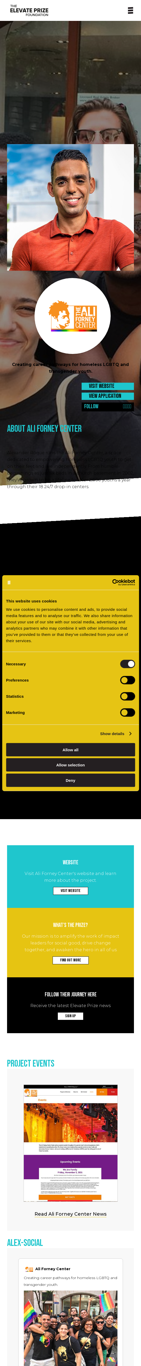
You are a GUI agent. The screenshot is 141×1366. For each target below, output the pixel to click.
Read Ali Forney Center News (70, 1214)
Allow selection (70, 765)
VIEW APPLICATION (105, 396)
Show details (112, 733)
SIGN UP (70, 1016)
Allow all (70, 749)
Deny (70, 780)
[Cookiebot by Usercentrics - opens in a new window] (112, 582)
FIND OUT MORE (70, 960)
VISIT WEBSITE (101, 386)
